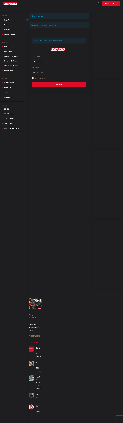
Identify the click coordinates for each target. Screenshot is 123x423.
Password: (36, 68)
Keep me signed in (42, 78)
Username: (36, 57)
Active (34, 342)
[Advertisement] (107, 43)
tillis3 (37, 394)
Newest (30, 342)
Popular (36, 342)
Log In (59, 85)
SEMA (38, 406)
